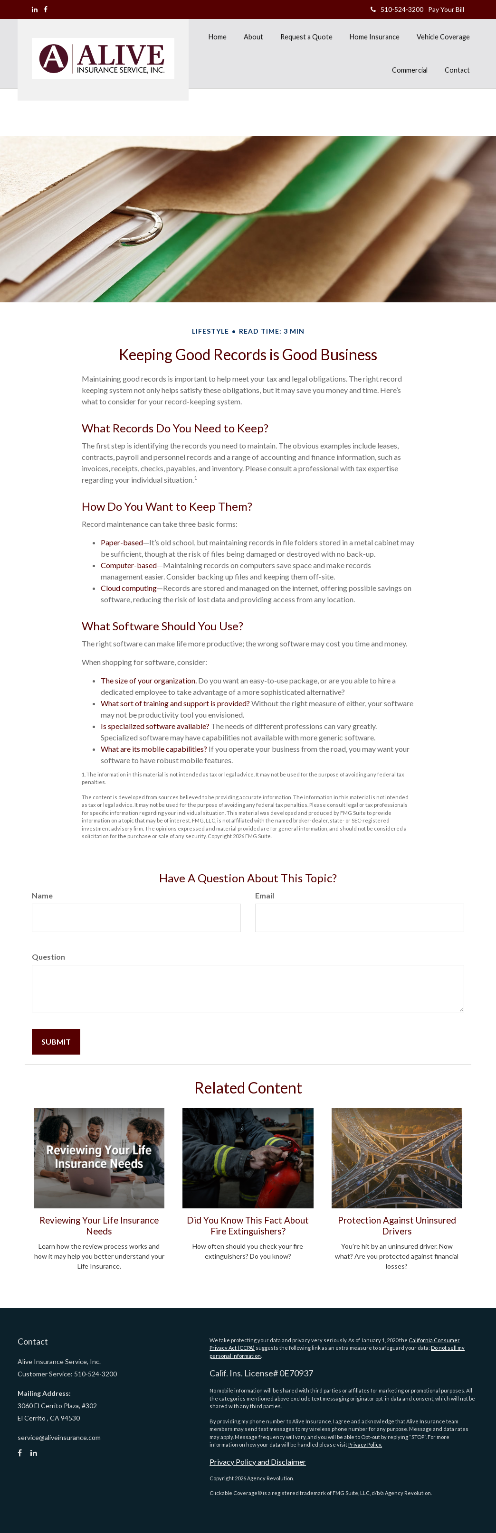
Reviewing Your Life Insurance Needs (99, 1225)
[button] (253, 37)
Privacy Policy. (365, 1444)
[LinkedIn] (35, 9)
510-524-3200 (397, 9)
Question (48, 956)
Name (42, 895)
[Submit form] (56, 1042)
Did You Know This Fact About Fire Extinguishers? (248, 1225)
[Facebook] (46, 9)
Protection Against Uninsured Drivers (397, 1225)
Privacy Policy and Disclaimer (258, 1461)
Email (264, 895)
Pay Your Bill (446, 9)
